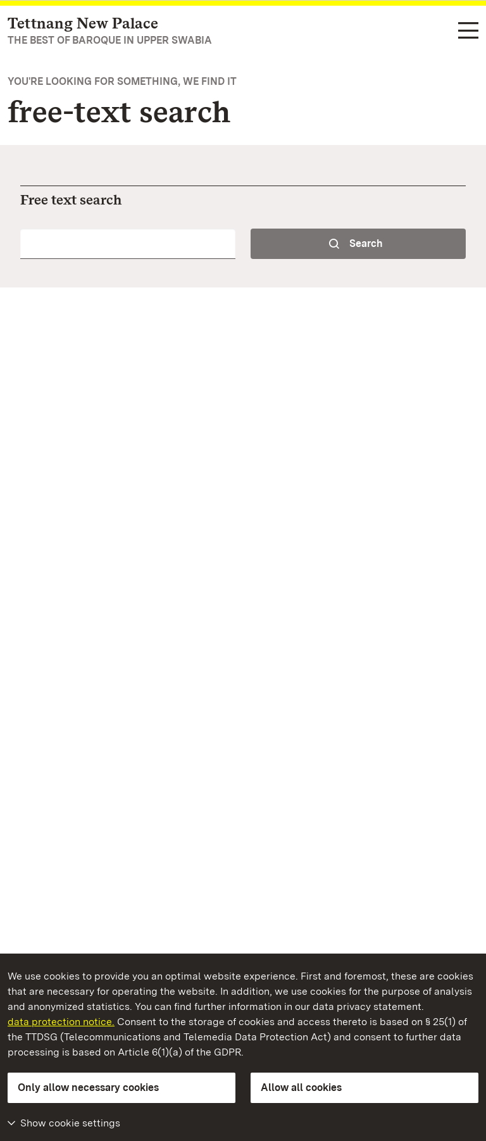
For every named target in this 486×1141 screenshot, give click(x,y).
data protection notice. (61, 1022)
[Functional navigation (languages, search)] (468, 31)
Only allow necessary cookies (88, 1087)
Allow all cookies (301, 1087)
